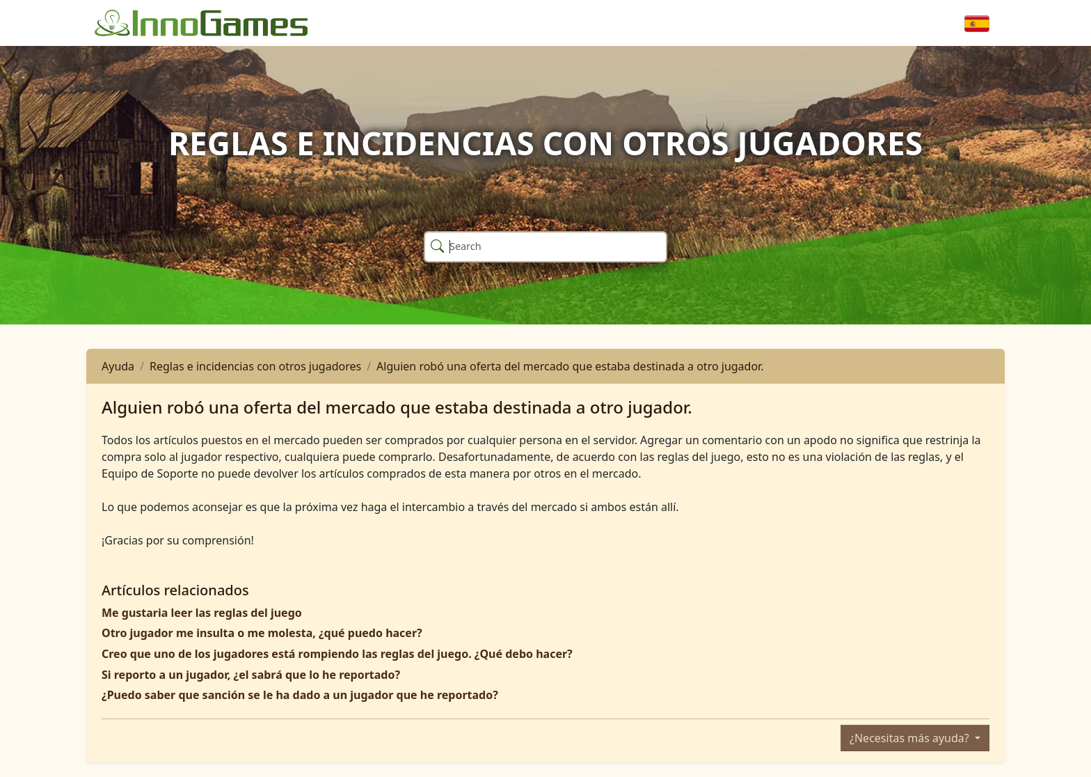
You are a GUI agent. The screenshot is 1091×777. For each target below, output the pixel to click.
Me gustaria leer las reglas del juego (202, 612)
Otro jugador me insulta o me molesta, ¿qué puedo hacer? (262, 633)
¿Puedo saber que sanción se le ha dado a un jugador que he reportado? (300, 695)
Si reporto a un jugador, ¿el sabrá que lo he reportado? (251, 674)
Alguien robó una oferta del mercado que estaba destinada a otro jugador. (569, 366)
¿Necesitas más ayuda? (911, 738)
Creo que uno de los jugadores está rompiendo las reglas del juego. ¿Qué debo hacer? (337, 653)
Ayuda (118, 366)
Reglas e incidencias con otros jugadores (255, 366)
